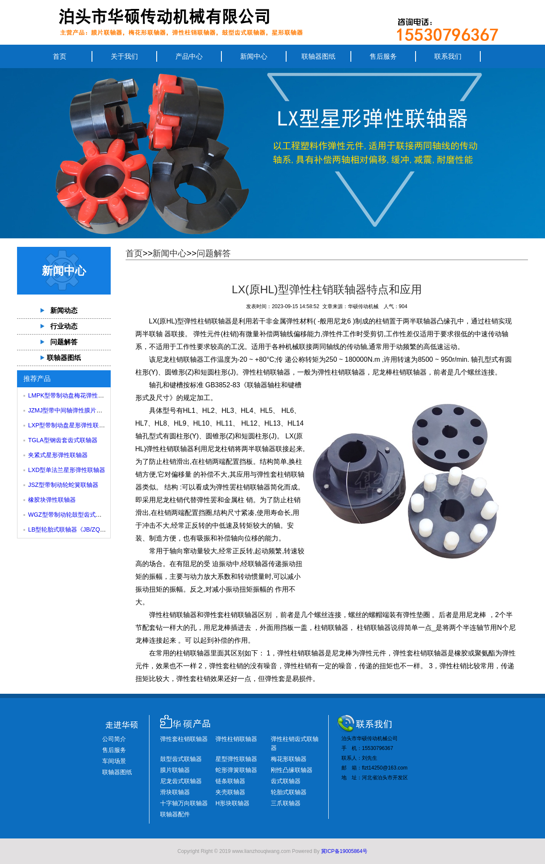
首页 (59, 56)
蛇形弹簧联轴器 (236, 770)
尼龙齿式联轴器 (181, 781)
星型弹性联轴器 (236, 758)
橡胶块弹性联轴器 (52, 499)
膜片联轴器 (175, 770)
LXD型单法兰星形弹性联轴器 (66, 469)
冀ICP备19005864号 (344, 851)
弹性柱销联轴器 (208, 321)
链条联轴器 (230, 781)
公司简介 (114, 738)
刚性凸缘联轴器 (292, 770)
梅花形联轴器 (289, 758)
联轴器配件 (175, 814)
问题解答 (63, 342)
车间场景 (114, 761)
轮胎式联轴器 (289, 792)
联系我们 (448, 56)
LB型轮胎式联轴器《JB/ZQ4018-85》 (78, 529)
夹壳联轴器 (230, 792)
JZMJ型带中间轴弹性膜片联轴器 (71, 410)
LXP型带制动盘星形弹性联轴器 (69, 425)
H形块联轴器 (232, 803)
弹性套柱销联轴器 (184, 738)
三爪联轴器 (286, 803)
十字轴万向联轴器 (184, 803)
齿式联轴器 (286, 781)
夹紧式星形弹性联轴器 (58, 455)
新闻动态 (63, 310)
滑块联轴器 (175, 792)
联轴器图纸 (318, 56)
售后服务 (383, 56)
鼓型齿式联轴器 (181, 758)
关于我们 (124, 56)
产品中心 (189, 56)
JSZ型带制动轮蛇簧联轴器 (63, 484)
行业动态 (63, 326)
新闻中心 (253, 56)
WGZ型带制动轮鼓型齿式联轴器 (71, 514)
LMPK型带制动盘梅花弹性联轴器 (72, 395)
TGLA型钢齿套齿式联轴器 (63, 440)
